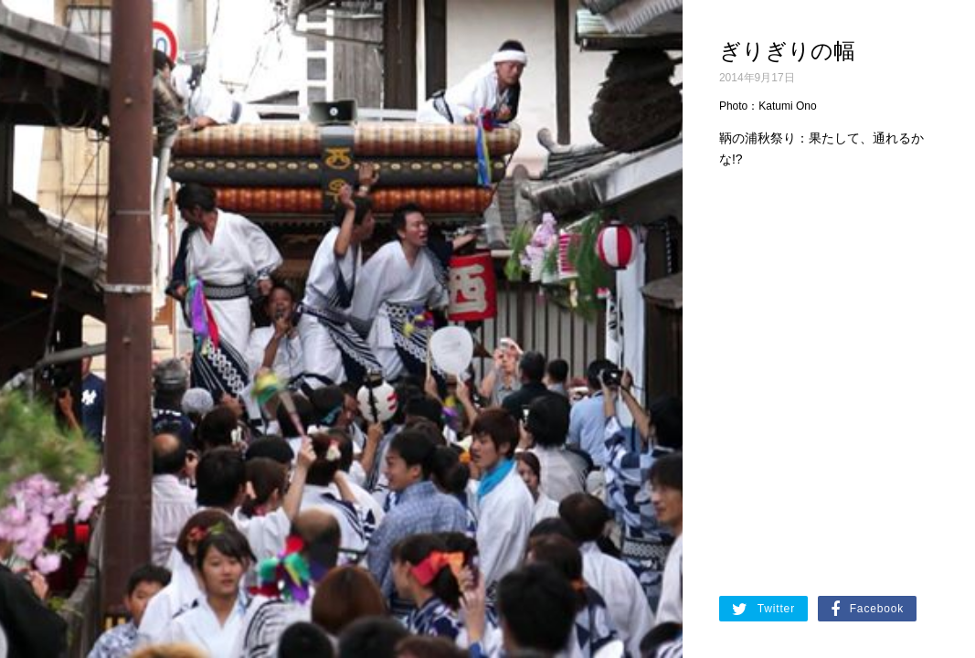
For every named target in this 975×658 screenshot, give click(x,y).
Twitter (763, 609)
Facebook (867, 609)
